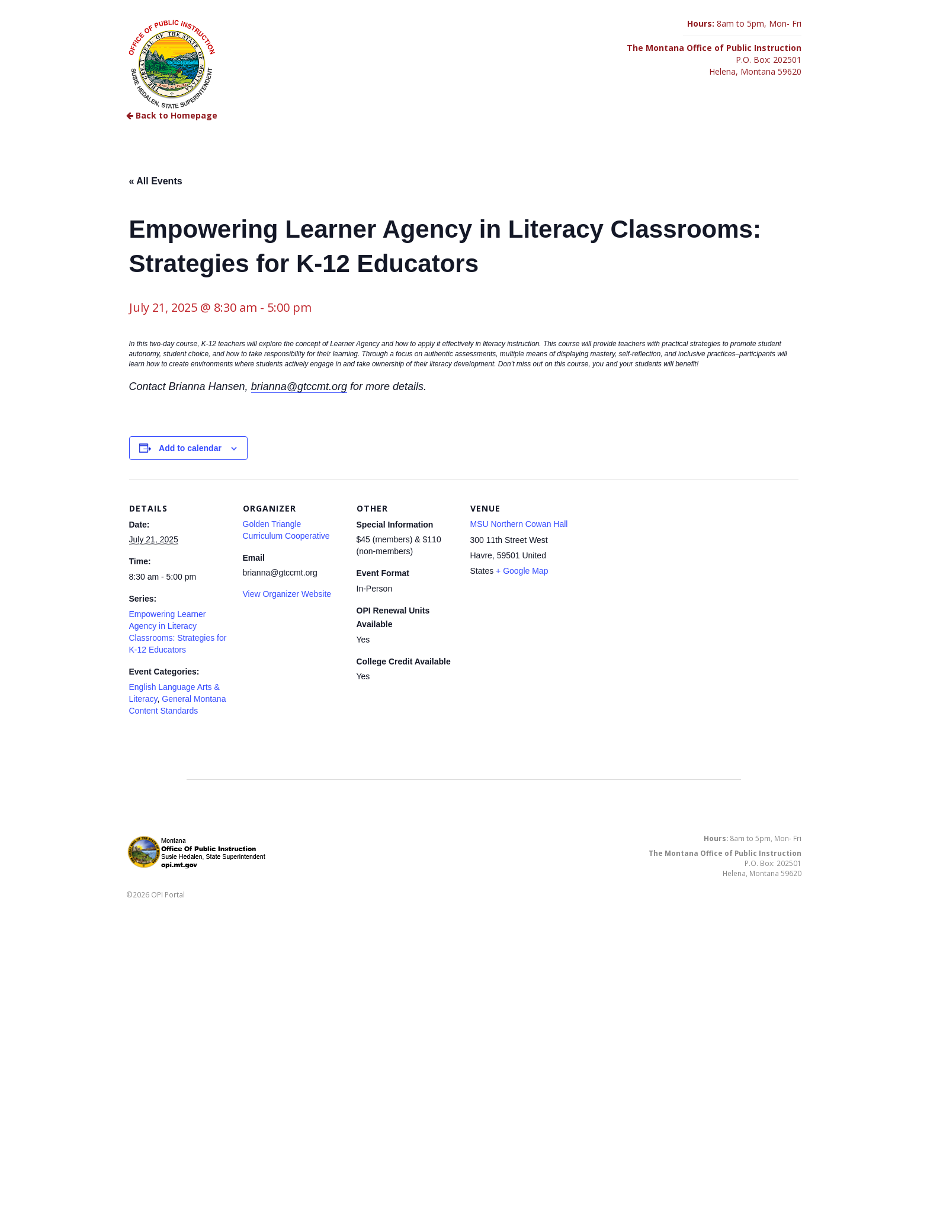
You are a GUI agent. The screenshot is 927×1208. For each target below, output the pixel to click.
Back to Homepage (171, 115)
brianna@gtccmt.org (299, 386)
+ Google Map (522, 571)
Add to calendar (190, 448)
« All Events (155, 181)
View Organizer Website (287, 594)
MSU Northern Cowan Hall (519, 524)
